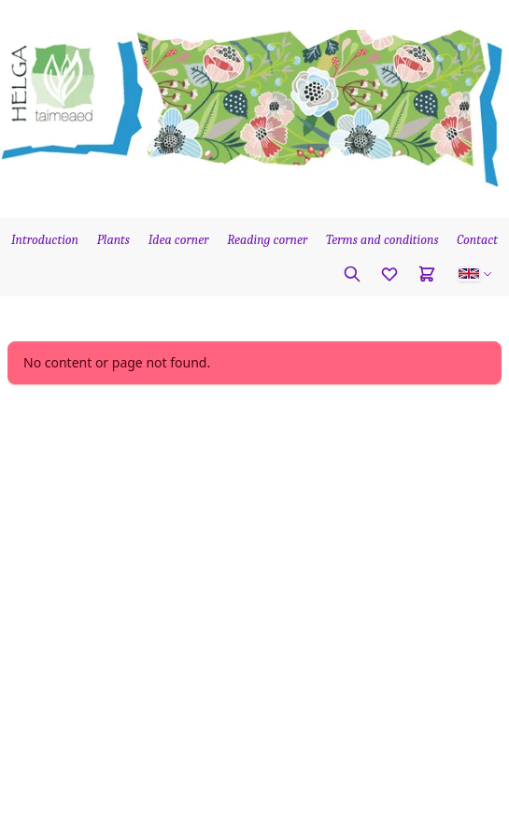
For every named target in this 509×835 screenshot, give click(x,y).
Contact (477, 240)
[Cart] (427, 274)
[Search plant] (352, 274)
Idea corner (178, 240)
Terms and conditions (382, 240)
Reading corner (267, 240)
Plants (113, 240)
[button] (475, 274)
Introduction (44, 240)
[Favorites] (389, 274)
